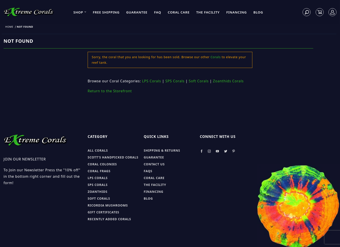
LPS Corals (151, 81)
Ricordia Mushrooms (108, 205)
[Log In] (332, 12)
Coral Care (179, 12)
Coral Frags (99, 171)
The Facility (208, 12)
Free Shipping (106, 12)
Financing (236, 12)
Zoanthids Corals (228, 81)
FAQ (157, 12)
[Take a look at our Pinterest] (233, 151)
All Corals (98, 150)
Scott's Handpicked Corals (113, 157)
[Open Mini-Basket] (319, 12)
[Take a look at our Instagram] (209, 151)
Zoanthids (97, 191)
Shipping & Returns (162, 150)
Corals (216, 57)
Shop (80, 12)
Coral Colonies (102, 164)
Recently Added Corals (109, 219)
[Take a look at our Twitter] (225, 151)
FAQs (148, 171)
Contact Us (154, 164)
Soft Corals (199, 81)
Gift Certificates (103, 212)
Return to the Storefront (110, 91)
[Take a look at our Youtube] (217, 151)
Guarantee (136, 12)
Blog (258, 12)
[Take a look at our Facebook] (201, 151)
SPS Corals (174, 81)
